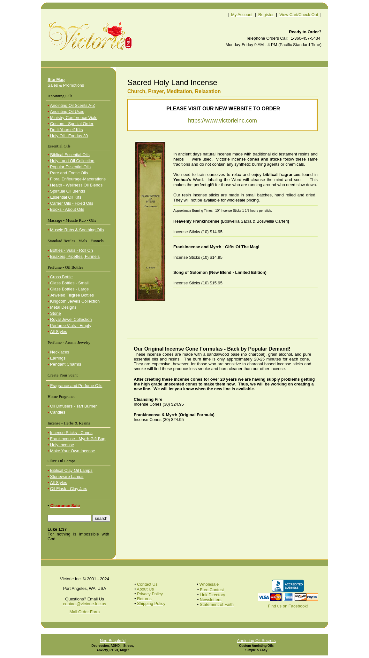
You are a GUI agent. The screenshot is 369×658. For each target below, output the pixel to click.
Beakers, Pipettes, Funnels (75, 256)
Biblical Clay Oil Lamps (71, 470)
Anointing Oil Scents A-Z (72, 105)
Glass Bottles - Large (69, 289)
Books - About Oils (67, 209)
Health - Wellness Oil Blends (76, 185)
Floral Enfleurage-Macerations (78, 179)
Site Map (56, 79)
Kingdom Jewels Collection (75, 301)
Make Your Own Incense (72, 450)
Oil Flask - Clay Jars (68, 488)
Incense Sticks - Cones (71, 432)
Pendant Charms (65, 364)
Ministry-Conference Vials (73, 117)
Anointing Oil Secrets (256, 640)
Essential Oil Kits (65, 197)
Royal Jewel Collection (71, 319)
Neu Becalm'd (113, 640)
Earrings (57, 358)
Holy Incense (62, 444)
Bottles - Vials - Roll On (71, 250)
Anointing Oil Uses (67, 111)
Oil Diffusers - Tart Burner (73, 406)
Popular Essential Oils (70, 166)
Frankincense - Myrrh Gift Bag (77, 438)
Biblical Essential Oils (70, 154)
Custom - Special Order (72, 123)
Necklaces (59, 352)
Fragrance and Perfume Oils (76, 385)
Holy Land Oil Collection (72, 160)
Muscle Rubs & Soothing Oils (77, 229)
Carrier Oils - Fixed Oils (71, 203)
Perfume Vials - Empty (70, 325)
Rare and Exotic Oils (69, 172)
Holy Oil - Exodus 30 (69, 135)
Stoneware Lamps (67, 476)
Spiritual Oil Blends (67, 191)
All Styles (58, 331)
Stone (55, 313)
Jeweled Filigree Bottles (72, 295)
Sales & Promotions (66, 85)
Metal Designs (63, 307)
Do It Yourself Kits (66, 129)
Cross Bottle (61, 276)
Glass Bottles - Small (69, 283)
